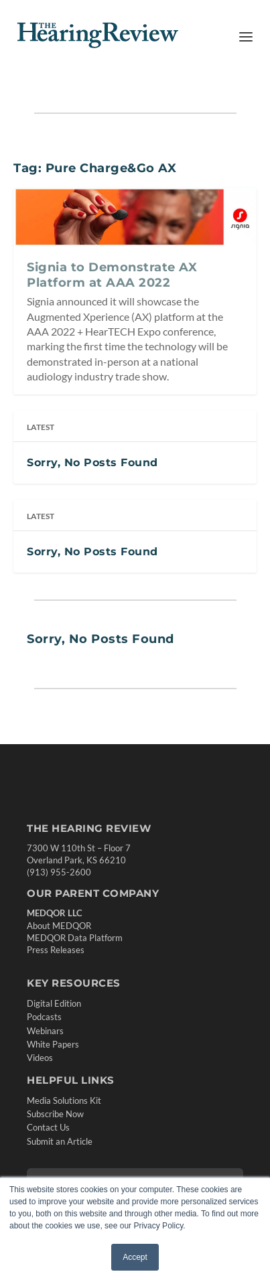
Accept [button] (135, 1257)
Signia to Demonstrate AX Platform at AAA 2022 (112, 274)
